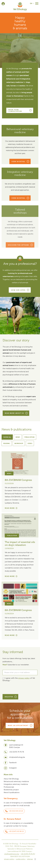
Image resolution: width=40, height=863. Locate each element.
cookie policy (20, 859)
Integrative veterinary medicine (16, 784)
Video (30, 443)
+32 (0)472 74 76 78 (28, 854)
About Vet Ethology (11, 779)
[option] (20, 50)
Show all (7, 437)
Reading (6, 443)
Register (9, 697)
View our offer (18, 290)
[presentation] (19, 688)
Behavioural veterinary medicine (16, 781)
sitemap (30, 859)
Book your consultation (15, 110)
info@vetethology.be (11, 854)
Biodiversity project (11, 790)
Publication (29, 437)
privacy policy (24, 678)
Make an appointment (18, 725)
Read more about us (14, 413)
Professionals (9, 787)
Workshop (18, 443)
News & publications (11, 792)
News (18, 437)
